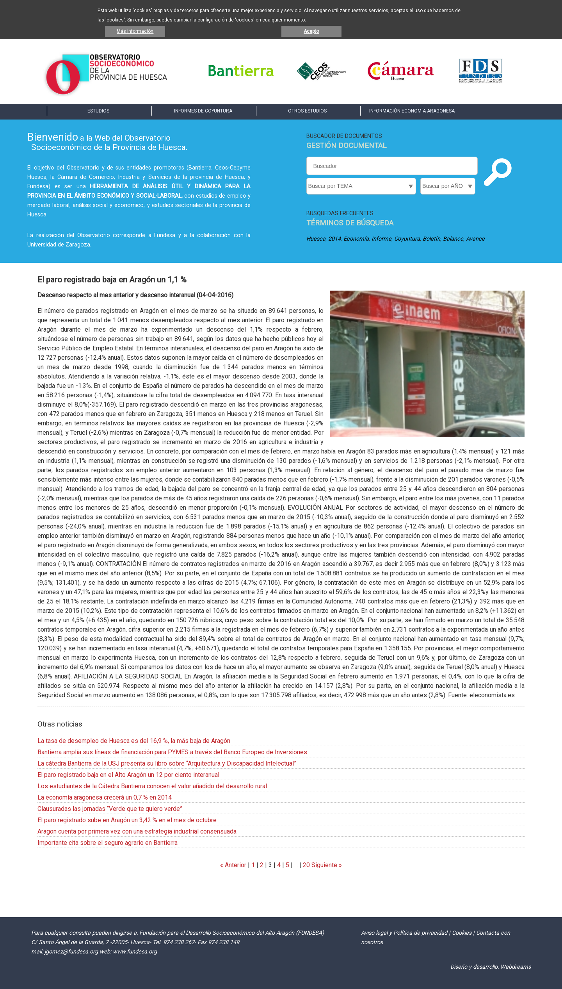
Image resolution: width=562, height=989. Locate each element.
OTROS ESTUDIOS (307, 111)
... (296, 865)
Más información (135, 31)
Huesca (315, 239)
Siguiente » (326, 865)
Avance (475, 239)
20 (306, 865)
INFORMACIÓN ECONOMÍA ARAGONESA (412, 111)
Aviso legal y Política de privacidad (404, 933)
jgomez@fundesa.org (71, 951)
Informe (381, 239)
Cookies (461, 933)
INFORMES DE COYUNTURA (203, 111)
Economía (356, 239)
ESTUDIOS (98, 111)
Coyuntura (407, 239)
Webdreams (515, 967)
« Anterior (233, 865)
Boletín (431, 239)
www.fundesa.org (135, 951)
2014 (334, 239)
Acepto (311, 31)
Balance (453, 239)
